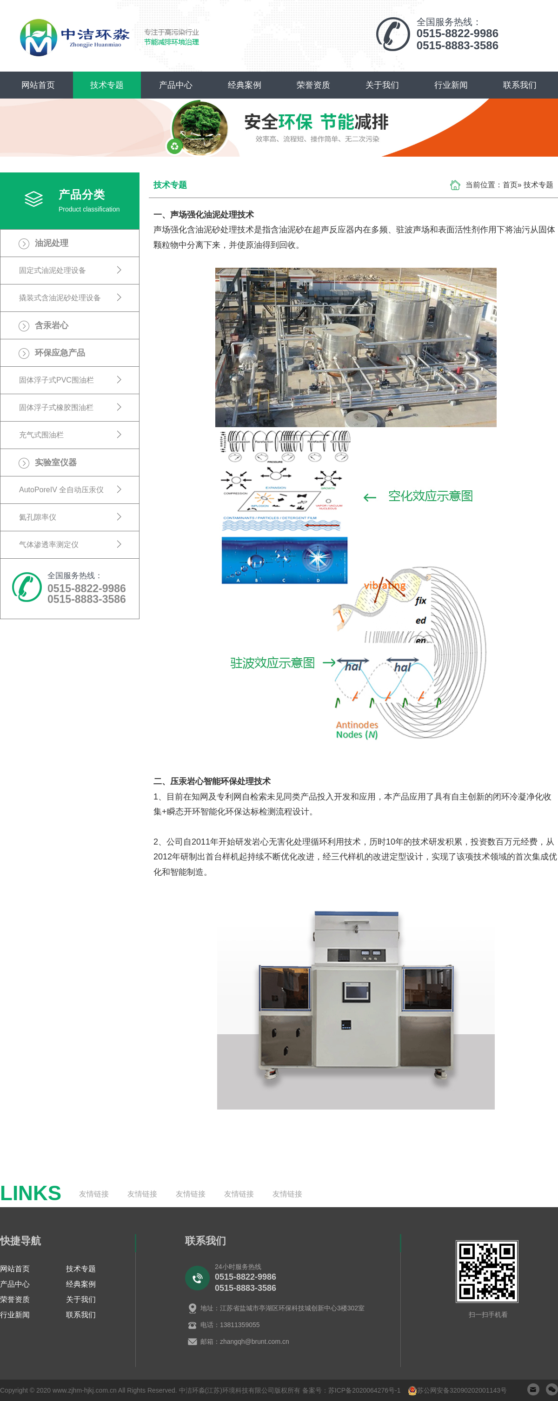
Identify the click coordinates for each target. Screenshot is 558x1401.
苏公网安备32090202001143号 (462, 1390)
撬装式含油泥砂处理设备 (60, 298)
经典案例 (244, 85)
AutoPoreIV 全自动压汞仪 (61, 490)
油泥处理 (51, 243)
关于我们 (382, 85)
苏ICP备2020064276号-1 (364, 1390)
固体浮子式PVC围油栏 (56, 380)
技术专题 (107, 85)
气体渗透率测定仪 (49, 545)
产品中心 (176, 85)
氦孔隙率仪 (37, 517)
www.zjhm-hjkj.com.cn (85, 1390)
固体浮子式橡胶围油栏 (56, 407)
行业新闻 (451, 85)
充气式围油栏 (41, 435)
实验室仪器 (56, 462)
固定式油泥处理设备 (52, 270)
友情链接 (94, 1194)
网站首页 (38, 85)
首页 (510, 185)
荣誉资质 (313, 85)
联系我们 (520, 85)
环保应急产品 (60, 352)
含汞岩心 (51, 325)
